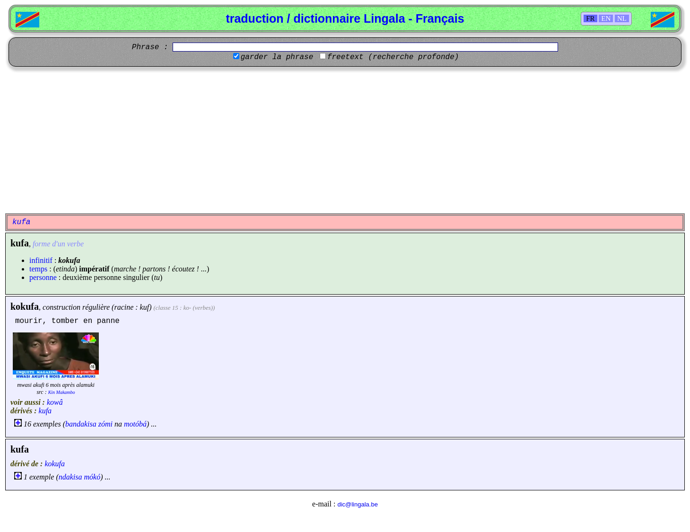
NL (622, 18)
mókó (92, 477)
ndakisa (70, 477)
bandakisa (80, 424)
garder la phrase (277, 57)
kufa (45, 411)
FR (590, 18)
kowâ (55, 402)
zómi (105, 424)
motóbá (135, 424)
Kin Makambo (61, 392)
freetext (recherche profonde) (393, 57)
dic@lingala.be (357, 504)
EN (606, 18)
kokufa (24, 306)
